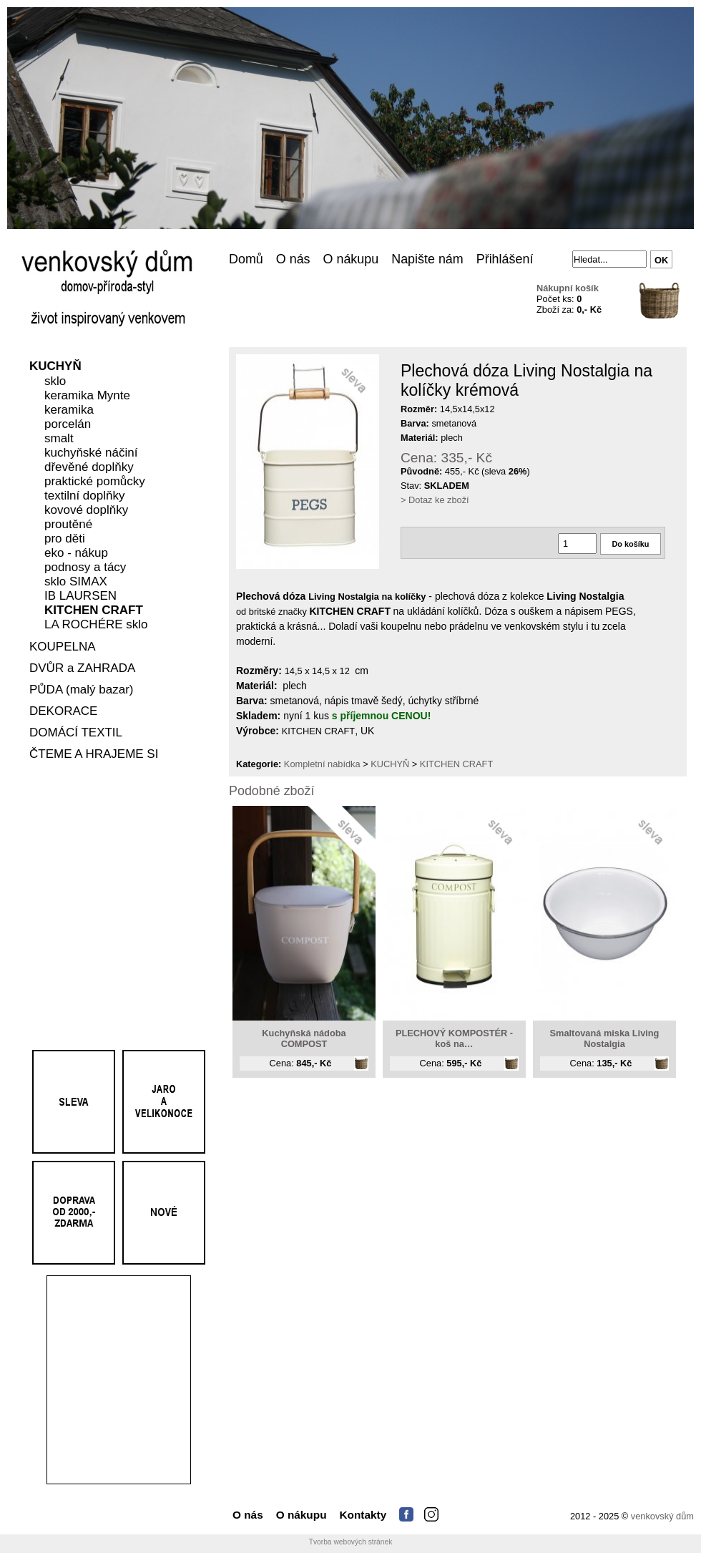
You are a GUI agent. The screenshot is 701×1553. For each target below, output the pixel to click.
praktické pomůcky (94, 482)
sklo (55, 382)
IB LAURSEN (80, 596)
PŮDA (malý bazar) (81, 690)
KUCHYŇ (55, 367)
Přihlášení (505, 259)
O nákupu (351, 259)
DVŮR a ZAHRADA (82, 669)
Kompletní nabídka (322, 764)
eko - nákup (76, 553)
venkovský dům (662, 1516)
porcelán (67, 425)
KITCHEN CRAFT (93, 611)
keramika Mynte (87, 396)
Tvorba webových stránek (351, 1542)
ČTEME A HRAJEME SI (93, 755)
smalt (59, 439)
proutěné (68, 525)
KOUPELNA (62, 647)
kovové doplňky (86, 511)
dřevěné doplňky (89, 468)
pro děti (64, 539)
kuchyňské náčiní (90, 453)
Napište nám (427, 259)
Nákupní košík (567, 288)
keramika (69, 410)
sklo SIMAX (75, 582)
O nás (293, 259)
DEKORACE (63, 712)
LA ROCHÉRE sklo (96, 625)
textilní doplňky (84, 496)
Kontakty (363, 1515)
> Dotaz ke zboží (435, 500)
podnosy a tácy (85, 568)
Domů (246, 259)
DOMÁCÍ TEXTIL (75, 733)
